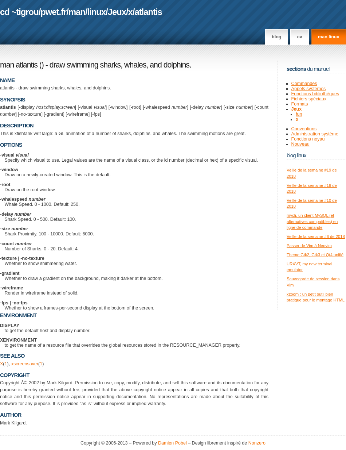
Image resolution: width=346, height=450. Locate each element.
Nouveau (300, 144)
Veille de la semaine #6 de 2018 (316, 236)
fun (299, 114)
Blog (276, 36)
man (76, 12)
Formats (299, 104)
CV (299, 36)
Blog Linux (296, 155)
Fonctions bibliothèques (315, 93)
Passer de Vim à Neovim (309, 245)
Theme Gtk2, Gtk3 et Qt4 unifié (315, 255)
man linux (328, 36)
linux (96, 12)
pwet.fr (53, 12)
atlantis (148, 12)
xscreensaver (24, 363)
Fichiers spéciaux (309, 98)
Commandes (304, 83)
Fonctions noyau (308, 139)
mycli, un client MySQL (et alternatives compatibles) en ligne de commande (312, 221)
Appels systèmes (308, 88)
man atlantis (19, 65)
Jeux (117, 12)
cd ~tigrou (19, 12)
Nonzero (257, 443)
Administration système (314, 133)
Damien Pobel (172, 443)
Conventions (304, 128)
